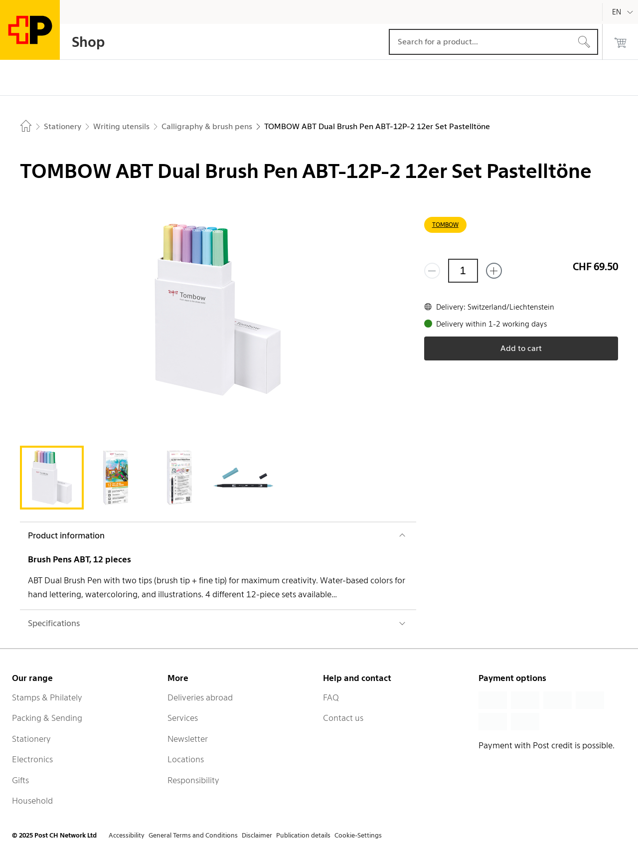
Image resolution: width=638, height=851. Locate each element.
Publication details (303, 835)
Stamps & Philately (47, 697)
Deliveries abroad (200, 697)
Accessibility (127, 835)
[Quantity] (463, 271)
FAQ (331, 697)
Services (182, 718)
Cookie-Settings (358, 835)
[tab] (52, 478)
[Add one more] (494, 271)
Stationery (31, 739)
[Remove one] (432, 271)
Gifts (20, 780)
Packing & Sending (47, 718)
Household (32, 801)
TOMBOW (445, 224)
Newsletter (187, 739)
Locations (185, 759)
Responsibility (193, 780)
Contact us (343, 718)
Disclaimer (257, 835)
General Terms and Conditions (193, 835)
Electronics (32, 759)
